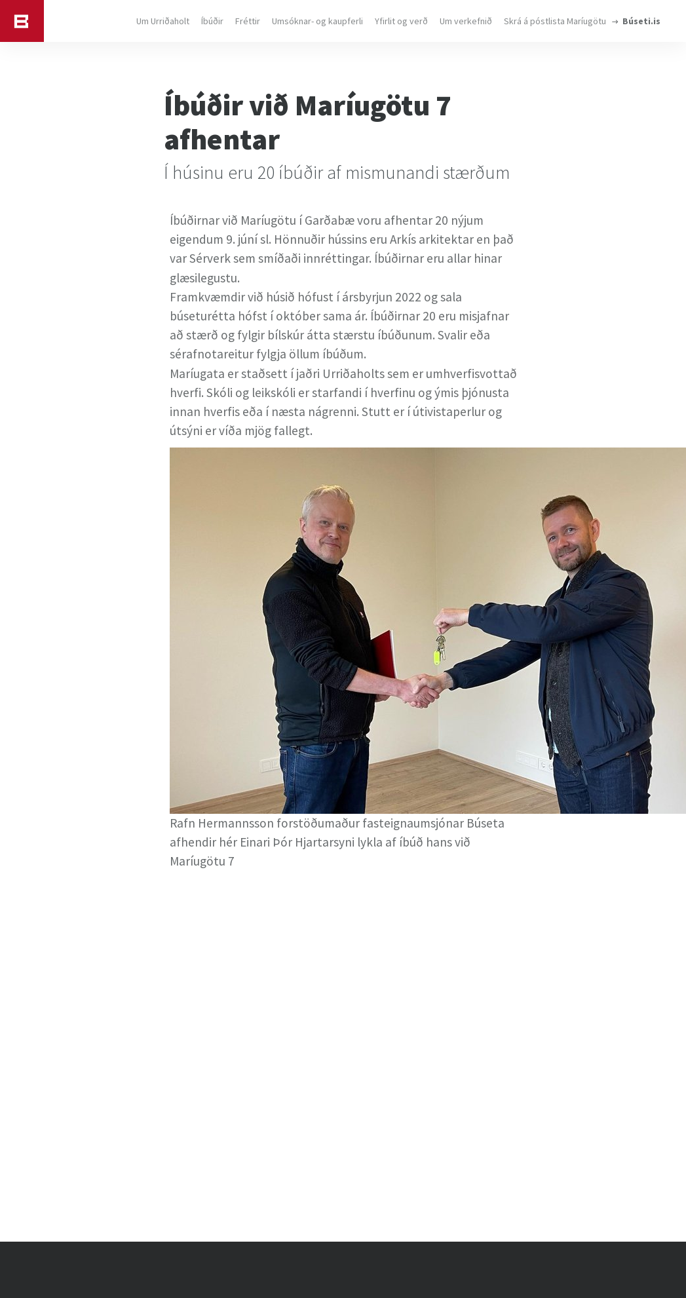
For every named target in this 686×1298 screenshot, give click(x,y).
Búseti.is (641, 21)
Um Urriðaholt (162, 21)
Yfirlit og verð (401, 21)
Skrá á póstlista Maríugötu (555, 21)
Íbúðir (212, 21)
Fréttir (247, 21)
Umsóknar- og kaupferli (317, 21)
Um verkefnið (466, 21)
